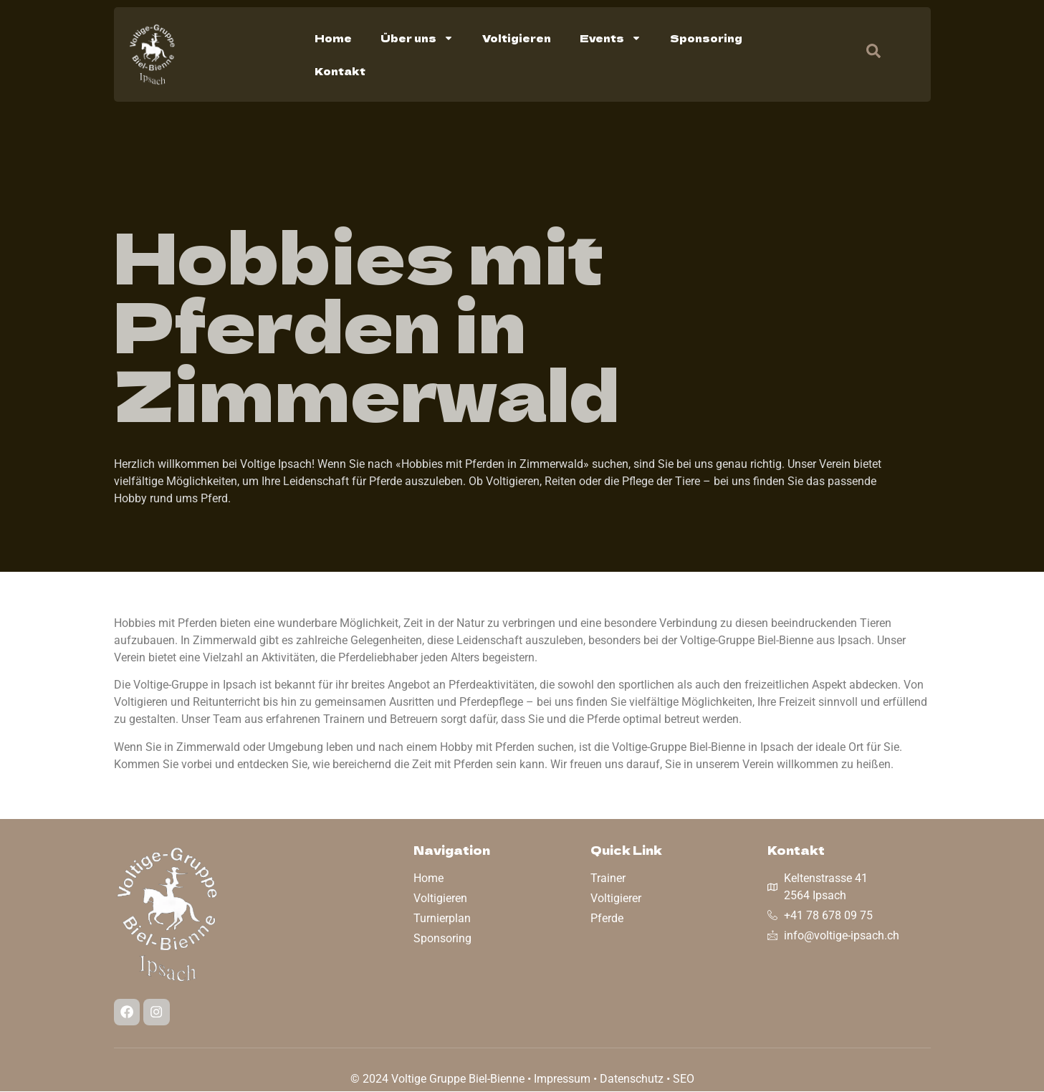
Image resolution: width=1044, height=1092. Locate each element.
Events (610, 38)
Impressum (562, 1079)
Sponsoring (706, 38)
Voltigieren (516, 38)
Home (333, 38)
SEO (683, 1079)
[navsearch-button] (866, 54)
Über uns (417, 38)
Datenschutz (632, 1079)
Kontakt (340, 71)
